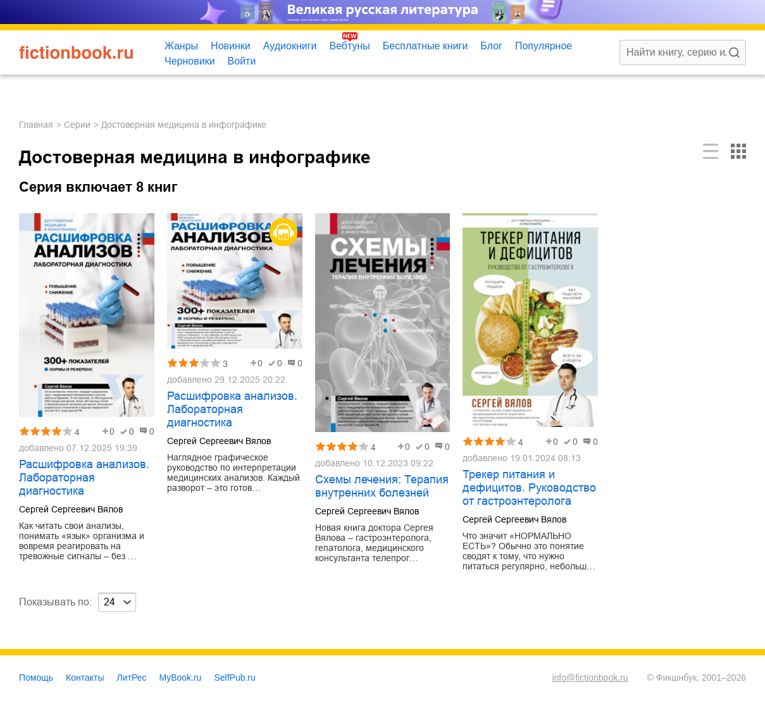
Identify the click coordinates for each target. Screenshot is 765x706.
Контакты (85, 677)
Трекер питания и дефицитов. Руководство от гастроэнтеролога (529, 487)
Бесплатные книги (425, 45)
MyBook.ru (180, 677)
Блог (491, 45)
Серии (77, 125)
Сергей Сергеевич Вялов (71, 509)
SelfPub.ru (234, 677)
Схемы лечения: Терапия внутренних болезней (382, 486)
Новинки (231, 45)
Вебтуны (349, 45)
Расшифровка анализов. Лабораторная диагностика (84, 477)
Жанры (181, 45)
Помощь (36, 677)
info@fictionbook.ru (590, 677)
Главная (36, 125)
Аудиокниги (290, 45)
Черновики (190, 61)
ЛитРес (132, 677)
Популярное (543, 45)
